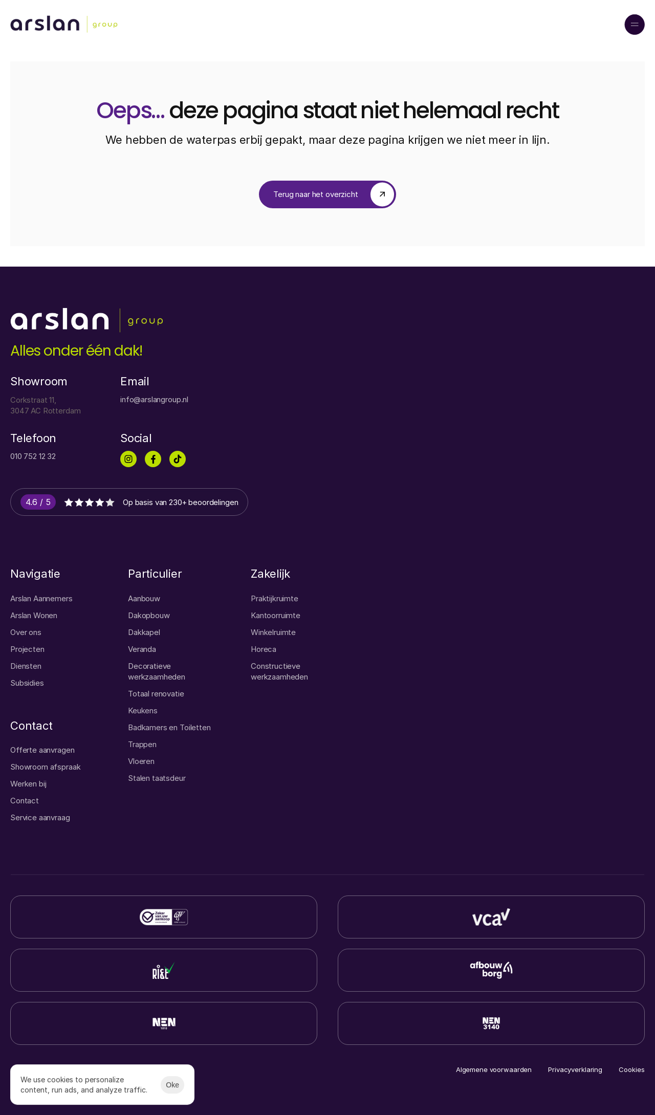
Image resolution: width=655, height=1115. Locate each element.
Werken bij (28, 784)
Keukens (143, 710)
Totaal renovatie (156, 693)
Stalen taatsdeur (157, 778)
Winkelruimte (273, 632)
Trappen (142, 744)
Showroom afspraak (45, 767)
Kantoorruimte (275, 615)
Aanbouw (144, 598)
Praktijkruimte (274, 598)
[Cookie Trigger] (632, 1069)
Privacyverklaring (575, 1069)
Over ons (25, 632)
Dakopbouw (149, 615)
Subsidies (27, 683)
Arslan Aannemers (41, 598)
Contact (24, 800)
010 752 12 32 (33, 456)
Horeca (263, 649)
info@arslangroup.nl (154, 399)
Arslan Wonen (33, 615)
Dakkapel (144, 632)
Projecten (27, 649)
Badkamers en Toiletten (169, 727)
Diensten (25, 666)
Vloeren (141, 761)
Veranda (142, 649)
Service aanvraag (40, 817)
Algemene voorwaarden (494, 1069)
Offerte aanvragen (42, 750)
